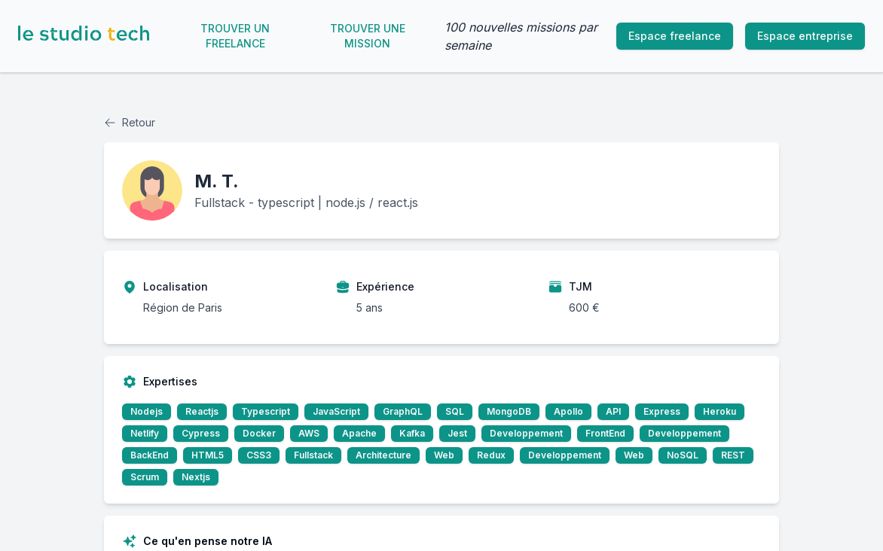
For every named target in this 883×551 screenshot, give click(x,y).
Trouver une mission (367, 36)
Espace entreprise (805, 35)
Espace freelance (674, 35)
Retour (129, 122)
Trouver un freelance (235, 36)
